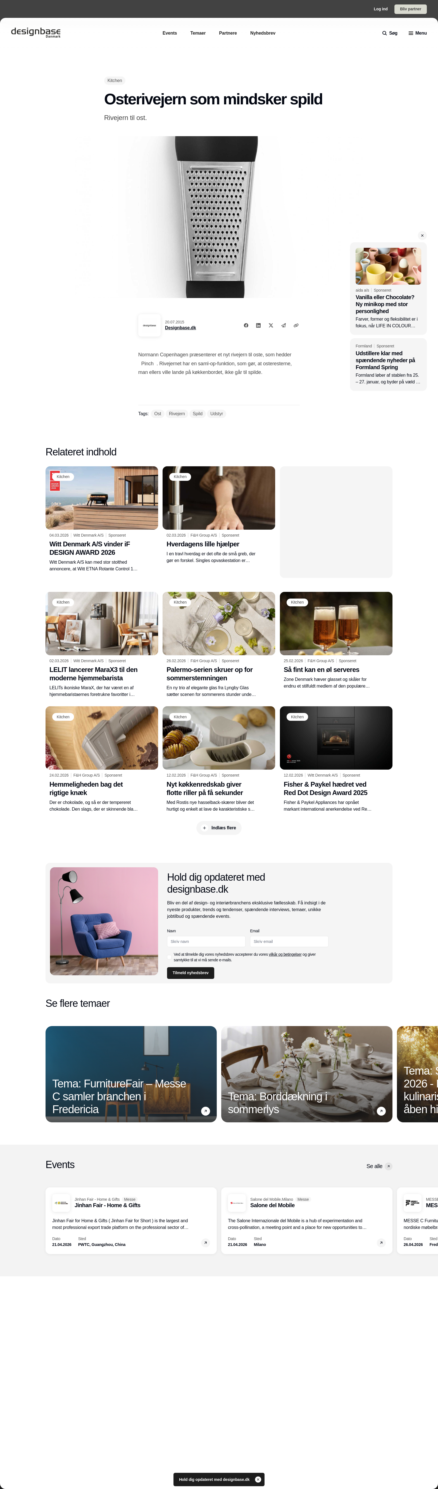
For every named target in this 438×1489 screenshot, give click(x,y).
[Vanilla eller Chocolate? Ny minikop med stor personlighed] (388, 288)
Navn (171, 931)
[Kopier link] (296, 325)
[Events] (170, 33)
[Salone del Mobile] (306, 1220)
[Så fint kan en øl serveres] (336, 641)
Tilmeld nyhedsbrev (191, 973)
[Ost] (157, 414)
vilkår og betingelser (285, 954)
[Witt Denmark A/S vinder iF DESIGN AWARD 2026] (102, 519)
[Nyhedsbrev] (262, 33)
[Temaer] (198, 33)
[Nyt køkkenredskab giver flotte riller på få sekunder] (219, 759)
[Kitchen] (114, 80)
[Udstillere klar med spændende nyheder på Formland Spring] (388, 364)
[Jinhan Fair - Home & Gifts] (131, 1220)
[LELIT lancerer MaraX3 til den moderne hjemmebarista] (102, 645)
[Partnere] (228, 33)
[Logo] (35, 33)
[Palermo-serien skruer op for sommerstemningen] (219, 645)
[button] (422, 235)
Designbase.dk (180, 327)
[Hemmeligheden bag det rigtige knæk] (102, 759)
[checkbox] (169, 957)
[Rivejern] (177, 414)
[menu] (418, 33)
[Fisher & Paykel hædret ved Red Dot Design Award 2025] (336, 759)
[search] (389, 33)
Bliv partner (410, 9)
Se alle (379, 1166)
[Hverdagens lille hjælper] (219, 515)
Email (255, 931)
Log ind (381, 9)
